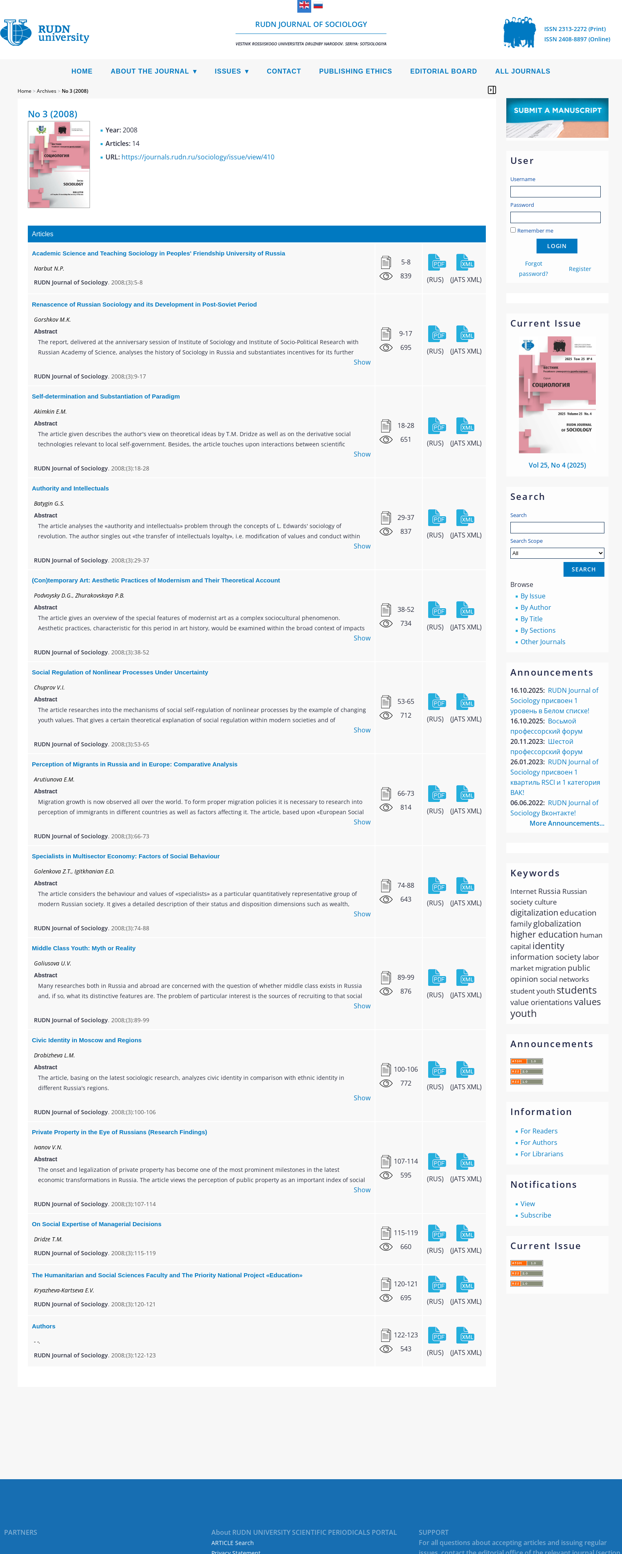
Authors (44, 1326)
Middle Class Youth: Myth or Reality (84, 948)
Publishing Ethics (355, 71)
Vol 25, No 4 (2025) (557, 465)
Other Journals (543, 641)
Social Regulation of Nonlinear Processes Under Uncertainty (120, 672)
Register (580, 269)
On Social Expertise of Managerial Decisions (97, 1223)
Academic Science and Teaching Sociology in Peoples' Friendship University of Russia (158, 253)
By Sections (538, 630)
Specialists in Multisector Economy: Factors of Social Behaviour (126, 856)
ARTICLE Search (232, 1543)
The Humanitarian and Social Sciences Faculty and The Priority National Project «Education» (167, 1275)
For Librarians (542, 1153)
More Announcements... (567, 823)
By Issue (533, 595)
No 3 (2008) (75, 90)
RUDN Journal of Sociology (311, 33)
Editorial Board (443, 71)
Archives (46, 90)
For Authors (539, 1142)
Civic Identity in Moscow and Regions (86, 1040)
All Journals (522, 71)
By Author (536, 607)
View (528, 1203)
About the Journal (150, 71)
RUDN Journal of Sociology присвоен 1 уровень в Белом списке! (554, 700)
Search (518, 515)
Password (522, 204)
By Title (532, 618)
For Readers (539, 1130)
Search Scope (557, 548)
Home (82, 71)
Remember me (535, 230)
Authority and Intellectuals (70, 488)
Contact (284, 71)
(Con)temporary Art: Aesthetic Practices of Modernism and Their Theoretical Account (156, 580)
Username (522, 179)
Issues (228, 71)
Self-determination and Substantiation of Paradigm (106, 396)
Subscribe (536, 1215)
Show (362, 362)
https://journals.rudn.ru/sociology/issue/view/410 (197, 156)
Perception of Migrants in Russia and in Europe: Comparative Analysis (135, 764)
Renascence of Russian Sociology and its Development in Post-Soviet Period (144, 304)
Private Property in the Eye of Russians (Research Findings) (119, 1132)
